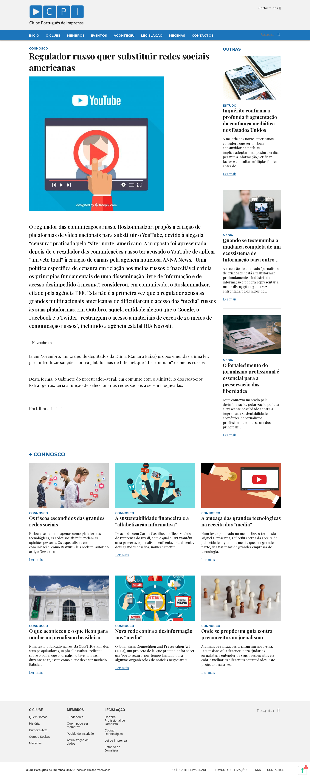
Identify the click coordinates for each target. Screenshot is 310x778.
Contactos (203, 35)
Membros (76, 35)
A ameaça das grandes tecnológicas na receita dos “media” (241, 521)
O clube (36, 710)
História (34, 723)
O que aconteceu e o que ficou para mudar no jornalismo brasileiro (68, 634)
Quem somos (38, 717)
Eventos (99, 35)
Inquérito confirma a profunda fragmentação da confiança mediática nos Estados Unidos (250, 120)
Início (34, 35)
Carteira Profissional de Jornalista (115, 720)
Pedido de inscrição (80, 733)
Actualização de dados (78, 741)
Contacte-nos (269, 8)
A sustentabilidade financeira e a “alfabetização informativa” (152, 521)
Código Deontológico (114, 732)
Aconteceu (124, 35)
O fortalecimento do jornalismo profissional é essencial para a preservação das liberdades (251, 378)
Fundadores (75, 717)
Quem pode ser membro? (77, 725)
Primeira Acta (38, 730)
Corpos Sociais (39, 736)
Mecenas (177, 35)
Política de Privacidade (189, 770)
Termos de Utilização (230, 770)
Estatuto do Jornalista (112, 748)
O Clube (53, 35)
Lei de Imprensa (116, 740)
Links (257, 770)
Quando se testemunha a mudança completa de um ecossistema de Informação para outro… (252, 250)
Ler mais (229, 174)
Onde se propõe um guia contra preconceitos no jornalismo (237, 634)
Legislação (152, 35)
